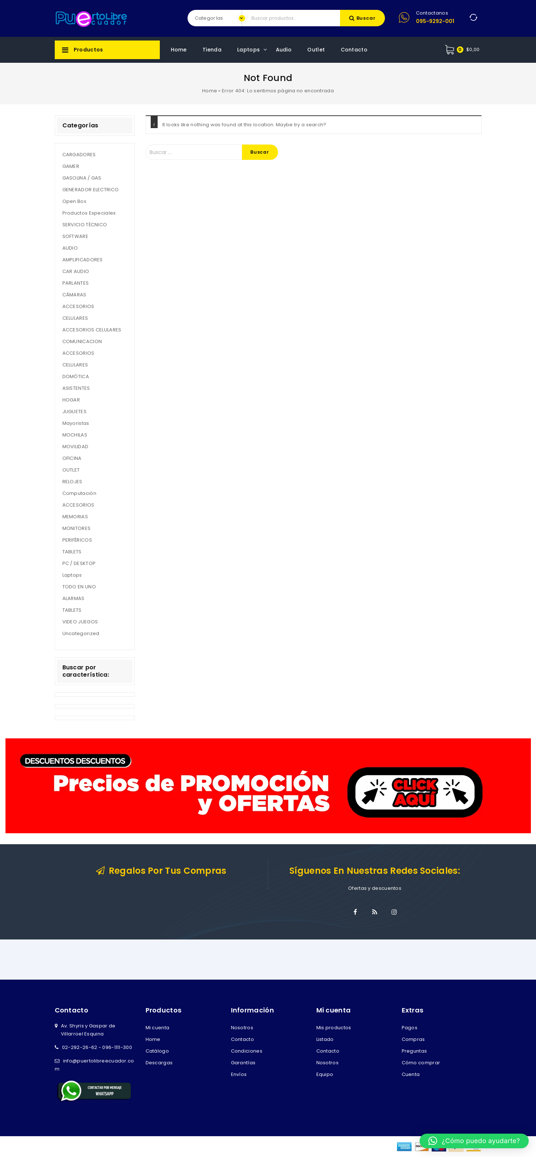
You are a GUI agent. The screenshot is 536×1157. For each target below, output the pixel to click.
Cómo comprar (421, 1062)
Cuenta (411, 1074)
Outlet (316, 49)
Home (179, 49)
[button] (474, 1141)
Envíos (239, 1074)
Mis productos (333, 1027)
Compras (413, 1039)
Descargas (159, 1062)
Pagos (410, 1027)
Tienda (212, 49)
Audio (284, 49)
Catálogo (157, 1051)
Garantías (243, 1062)
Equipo (324, 1074)
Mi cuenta (158, 1027)
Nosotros (242, 1027)
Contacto (354, 49)
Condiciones (246, 1051)
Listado (325, 1039)
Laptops (248, 49)
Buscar (366, 18)
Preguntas (414, 1051)
